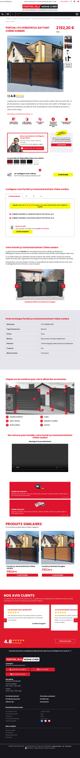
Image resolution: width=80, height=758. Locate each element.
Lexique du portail (11, 721)
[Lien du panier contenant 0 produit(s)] (18, 14)
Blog (42, 713)
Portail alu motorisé (13, 699)
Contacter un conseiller (32, 148)
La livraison (9, 716)
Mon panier (9, 737)
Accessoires (44, 702)
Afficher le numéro (18, 669)
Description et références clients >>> (20, 114)
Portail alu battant (12, 696)
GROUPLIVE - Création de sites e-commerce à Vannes (40, 748)
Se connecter (9, 732)
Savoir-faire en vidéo (12, 713)
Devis (42, 716)
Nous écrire (42, 669)
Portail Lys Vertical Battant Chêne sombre (21, 567)
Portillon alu (44, 699)
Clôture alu (10, 702)
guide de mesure (42, 228)
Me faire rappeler (17, 674)
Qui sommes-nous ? (11, 711)
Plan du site (68, 746)
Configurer (63, 175)
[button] (17, 286)
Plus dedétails (68, 65)
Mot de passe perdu (11, 735)
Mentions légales (56, 746)
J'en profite (61, 145)
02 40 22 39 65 (29, 205)
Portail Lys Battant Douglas (53, 566)
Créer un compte (10, 730)
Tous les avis (65, 641)
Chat (41, 205)
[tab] (14, 196)
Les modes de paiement (12, 718)
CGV (63, 746)
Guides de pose (45, 711)
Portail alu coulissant (47, 696)
